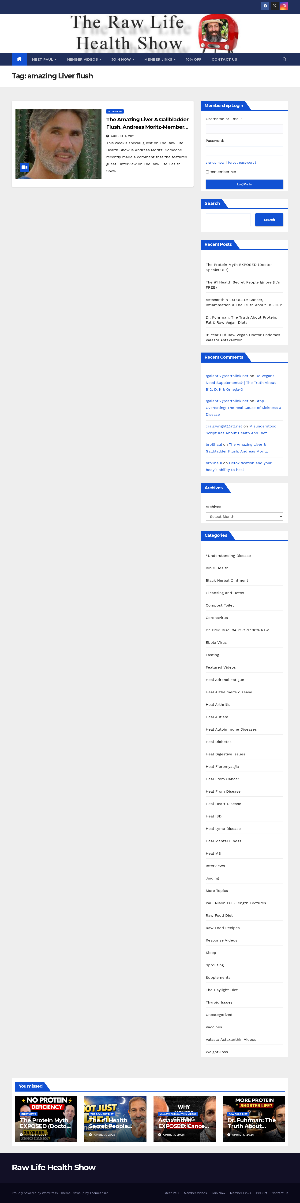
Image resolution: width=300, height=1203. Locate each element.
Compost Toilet (220, 605)
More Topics (217, 890)
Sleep (211, 952)
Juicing (212, 878)
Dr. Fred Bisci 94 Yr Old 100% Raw (237, 630)
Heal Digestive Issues (225, 754)
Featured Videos (221, 667)
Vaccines (214, 1027)
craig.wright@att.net (224, 426)
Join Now (122, 59)
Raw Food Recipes (223, 928)
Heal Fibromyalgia (222, 766)
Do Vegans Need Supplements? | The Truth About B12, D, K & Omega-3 (241, 383)
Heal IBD (214, 816)
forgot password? (242, 162)
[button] (284, 59)
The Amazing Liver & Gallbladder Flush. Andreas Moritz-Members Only (147, 127)
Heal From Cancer (222, 779)
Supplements (218, 977)
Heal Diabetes (219, 741)
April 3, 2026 (105, 1134)
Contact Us (224, 59)
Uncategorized (219, 1014)
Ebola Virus (216, 642)
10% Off (194, 59)
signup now (215, 162)
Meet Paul (43, 59)
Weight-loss (217, 1052)
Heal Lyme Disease (223, 828)
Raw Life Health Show (53, 1167)
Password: (215, 140)
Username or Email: (224, 119)
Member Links (158, 59)
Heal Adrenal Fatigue (225, 679)
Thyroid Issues (219, 1002)
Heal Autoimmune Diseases (231, 729)
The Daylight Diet (222, 990)
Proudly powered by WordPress (35, 1193)
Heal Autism (217, 717)
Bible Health (217, 568)
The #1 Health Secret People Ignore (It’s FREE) (112, 1126)
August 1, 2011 (123, 136)
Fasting (212, 655)
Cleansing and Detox (225, 593)
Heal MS (213, 853)
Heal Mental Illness (223, 841)
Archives (213, 506)
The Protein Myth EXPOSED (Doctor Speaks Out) (44, 1126)
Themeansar (99, 1193)
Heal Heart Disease (223, 804)
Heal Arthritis (218, 704)
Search (212, 203)
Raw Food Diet (219, 915)
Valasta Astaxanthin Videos (231, 1039)
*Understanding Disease (228, 555)
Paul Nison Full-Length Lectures (236, 903)
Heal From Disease (223, 791)
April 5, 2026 (36, 1134)
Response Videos (221, 940)
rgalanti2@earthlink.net (227, 376)
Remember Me (221, 171)
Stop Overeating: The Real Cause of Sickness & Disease (243, 408)
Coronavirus (217, 617)
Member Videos (83, 59)
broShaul (214, 444)
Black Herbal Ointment (227, 580)
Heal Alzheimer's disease (229, 692)
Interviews (115, 111)
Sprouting (215, 965)
